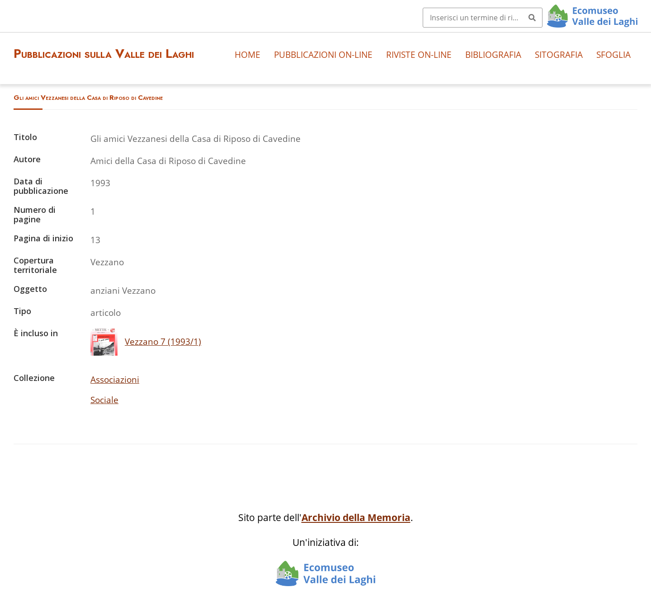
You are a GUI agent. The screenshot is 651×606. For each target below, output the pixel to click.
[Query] (482, 18)
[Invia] (532, 18)
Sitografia (559, 54)
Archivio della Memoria (356, 517)
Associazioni (114, 379)
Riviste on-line (419, 54)
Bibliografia (493, 54)
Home (247, 54)
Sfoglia (613, 54)
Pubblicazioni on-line (323, 54)
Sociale (104, 400)
